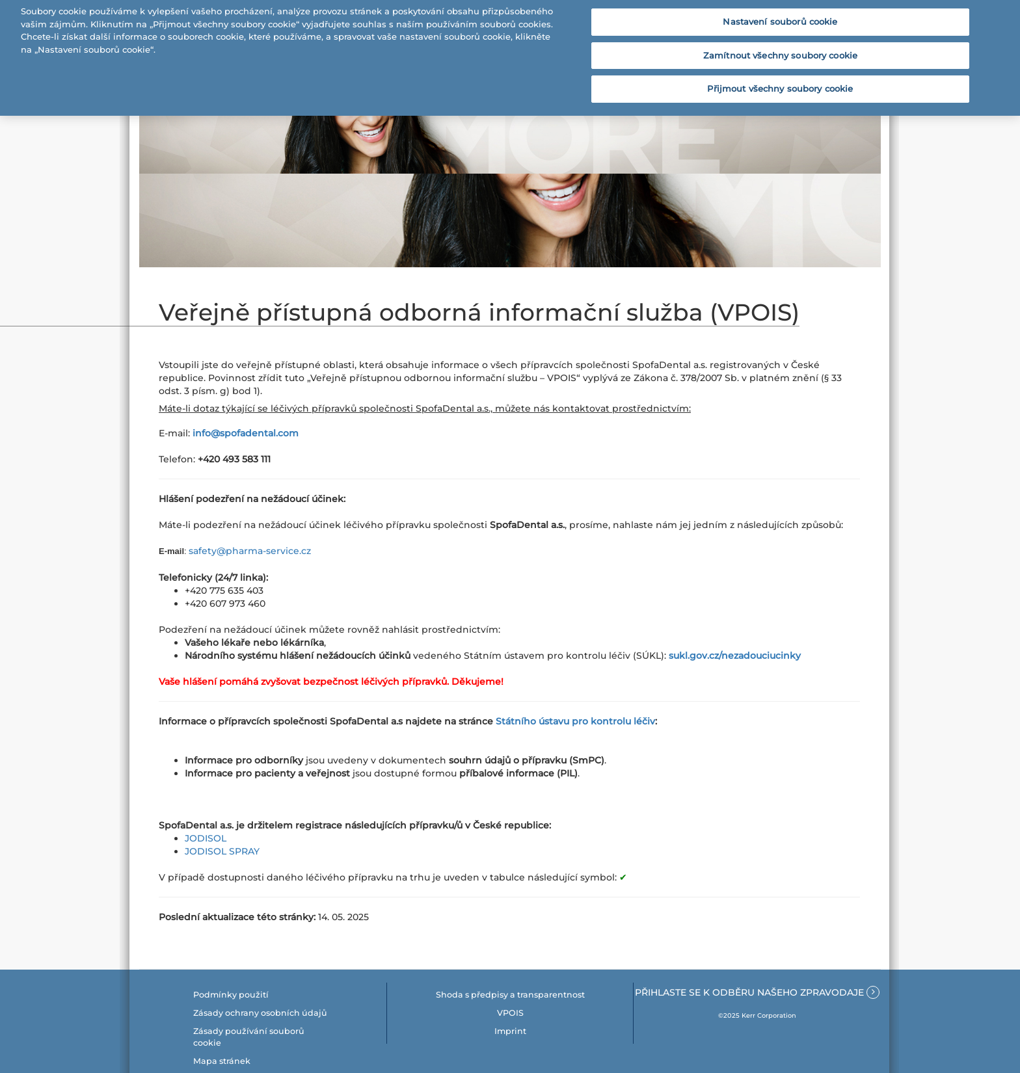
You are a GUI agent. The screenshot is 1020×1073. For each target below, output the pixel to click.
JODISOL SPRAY (222, 851)
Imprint (510, 1031)
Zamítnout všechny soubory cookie (780, 50)
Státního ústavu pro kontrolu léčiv (575, 721)
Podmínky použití (231, 995)
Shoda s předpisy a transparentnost (510, 995)
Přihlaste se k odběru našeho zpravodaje (757, 992)
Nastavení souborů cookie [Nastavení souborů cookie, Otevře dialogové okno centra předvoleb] (780, 16)
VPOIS (510, 1013)
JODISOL (205, 838)
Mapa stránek (221, 1061)
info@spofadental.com (246, 433)
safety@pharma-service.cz (250, 551)
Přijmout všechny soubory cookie (780, 83)
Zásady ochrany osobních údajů (260, 1013)
